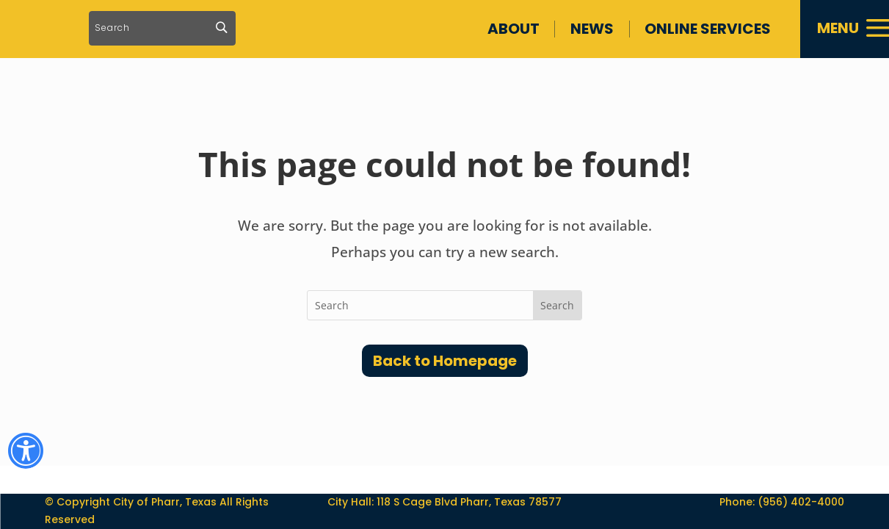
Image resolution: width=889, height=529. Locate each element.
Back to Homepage (445, 360)
